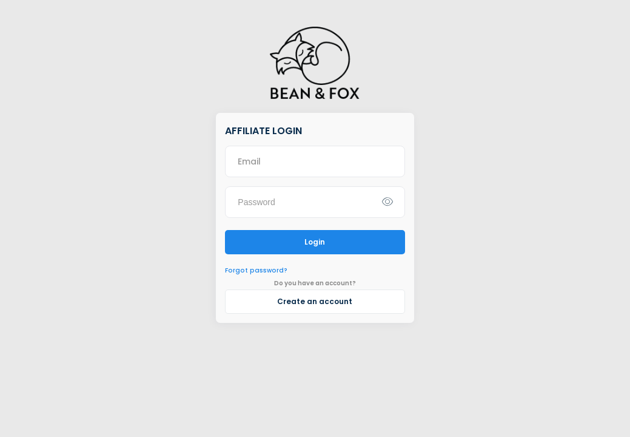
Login (314, 242)
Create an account (314, 301)
